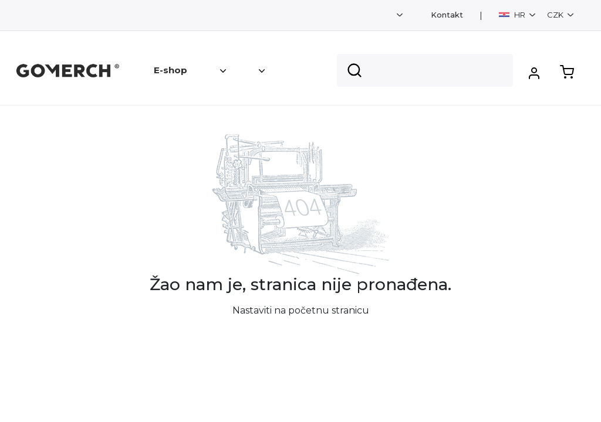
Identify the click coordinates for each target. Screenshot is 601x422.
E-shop (170, 70)
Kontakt (447, 15)
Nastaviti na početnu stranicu (300, 310)
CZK (556, 14)
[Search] (425, 70)
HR (513, 14)
